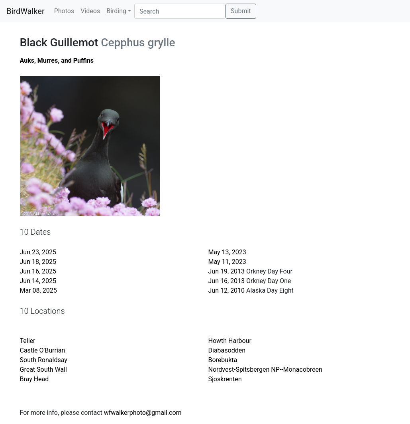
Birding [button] (116, 11)
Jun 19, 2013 (226, 271)
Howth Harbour (229, 341)
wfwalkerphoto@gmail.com (143, 412)
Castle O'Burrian (42, 350)
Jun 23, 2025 (38, 252)
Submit (241, 11)
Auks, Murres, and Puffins (57, 60)
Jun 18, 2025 (38, 261)
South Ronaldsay (43, 360)
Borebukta (222, 360)
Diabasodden (227, 350)
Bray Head (34, 379)
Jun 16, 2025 (38, 271)
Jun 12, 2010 (226, 290)
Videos (90, 11)
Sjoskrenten (225, 379)
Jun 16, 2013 (226, 281)
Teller (27, 341)
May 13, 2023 (227, 252)
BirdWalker (25, 11)
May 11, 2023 (227, 261)
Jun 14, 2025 (38, 281)
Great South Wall (43, 369)
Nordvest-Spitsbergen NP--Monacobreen (265, 369)
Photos (64, 11)
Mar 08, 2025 (38, 290)
